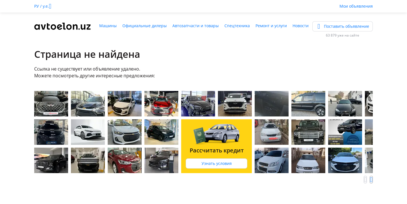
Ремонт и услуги (271, 25)
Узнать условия (217, 163)
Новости (301, 25)
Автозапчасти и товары (195, 25)
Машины (108, 25)
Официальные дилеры (144, 25)
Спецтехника (237, 25)
